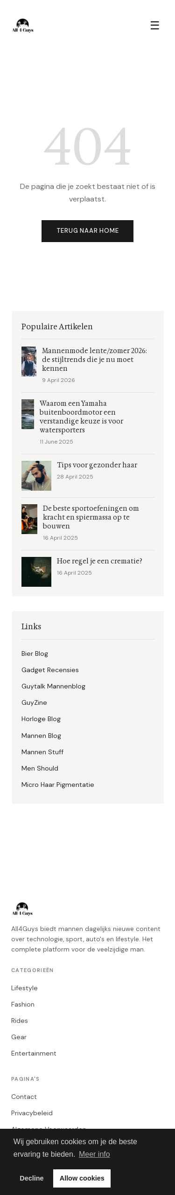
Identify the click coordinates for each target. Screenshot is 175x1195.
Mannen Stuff (42, 752)
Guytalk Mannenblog (53, 686)
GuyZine (34, 702)
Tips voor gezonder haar (97, 465)
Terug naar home (87, 231)
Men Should (39, 768)
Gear (19, 1037)
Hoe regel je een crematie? (99, 561)
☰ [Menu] (155, 25)
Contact (24, 1096)
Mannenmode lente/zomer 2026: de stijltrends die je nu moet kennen (94, 360)
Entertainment (33, 1053)
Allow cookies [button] (82, 1178)
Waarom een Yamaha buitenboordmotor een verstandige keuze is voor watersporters (81, 417)
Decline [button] (31, 1178)
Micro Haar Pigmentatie (57, 784)
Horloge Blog (41, 719)
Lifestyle (24, 988)
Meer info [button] (94, 1154)
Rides (19, 1020)
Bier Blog (34, 653)
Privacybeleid (32, 1113)
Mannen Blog (41, 735)
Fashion (23, 1004)
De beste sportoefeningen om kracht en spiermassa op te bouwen (91, 517)
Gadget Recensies (50, 670)
